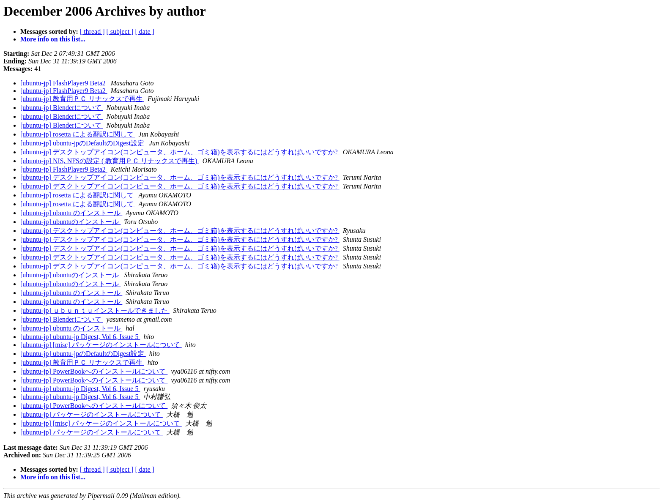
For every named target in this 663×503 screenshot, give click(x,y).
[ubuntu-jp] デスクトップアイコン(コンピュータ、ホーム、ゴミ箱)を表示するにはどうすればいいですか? (180, 152)
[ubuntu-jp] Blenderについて (61, 107)
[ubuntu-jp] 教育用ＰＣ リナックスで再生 (82, 98)
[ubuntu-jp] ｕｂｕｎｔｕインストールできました (95, 310)
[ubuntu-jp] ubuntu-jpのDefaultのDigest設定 (83, 143)
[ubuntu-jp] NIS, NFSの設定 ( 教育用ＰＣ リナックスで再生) (109, 160)
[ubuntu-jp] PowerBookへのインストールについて (93, 371)
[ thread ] (92, 31)
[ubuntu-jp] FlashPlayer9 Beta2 (63, 83)
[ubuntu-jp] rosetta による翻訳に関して (77, 134)
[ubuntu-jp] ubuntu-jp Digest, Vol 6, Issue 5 (80, 336)
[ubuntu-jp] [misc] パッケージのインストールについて (101, 344)
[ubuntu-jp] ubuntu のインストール (71, 212)
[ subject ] (120, 31)
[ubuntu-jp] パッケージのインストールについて (91, 414)
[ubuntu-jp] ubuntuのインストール (70, 221)
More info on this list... (52, 39)
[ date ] (144, 31)
